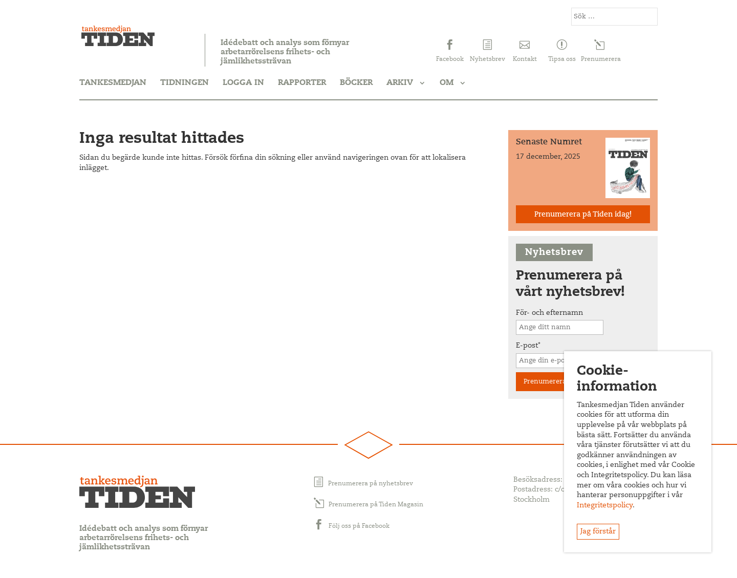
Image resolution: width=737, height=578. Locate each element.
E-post (528, 346)
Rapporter (302, 83)
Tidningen (184, 83)
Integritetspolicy (605, 505)
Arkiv (399, 83)
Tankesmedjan (112, 83)
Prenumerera (545, 381)
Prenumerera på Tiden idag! (583, 215)
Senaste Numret (549, 142)
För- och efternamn (549, 313)
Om (446, 83)
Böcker (356, 83)
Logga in (243, 83)
